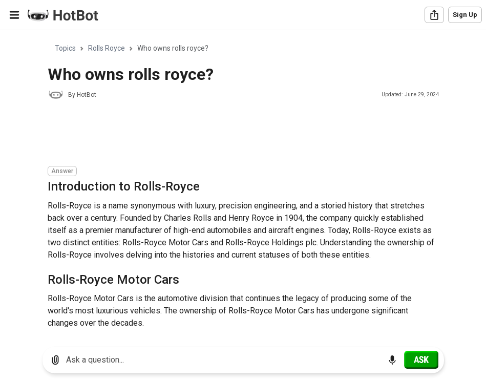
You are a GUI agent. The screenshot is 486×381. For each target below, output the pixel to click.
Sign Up (465, 14)
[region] (243, 184)
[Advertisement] (234, 134)
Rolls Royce (106, 48)
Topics (65, 48)
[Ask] (421, 359)
